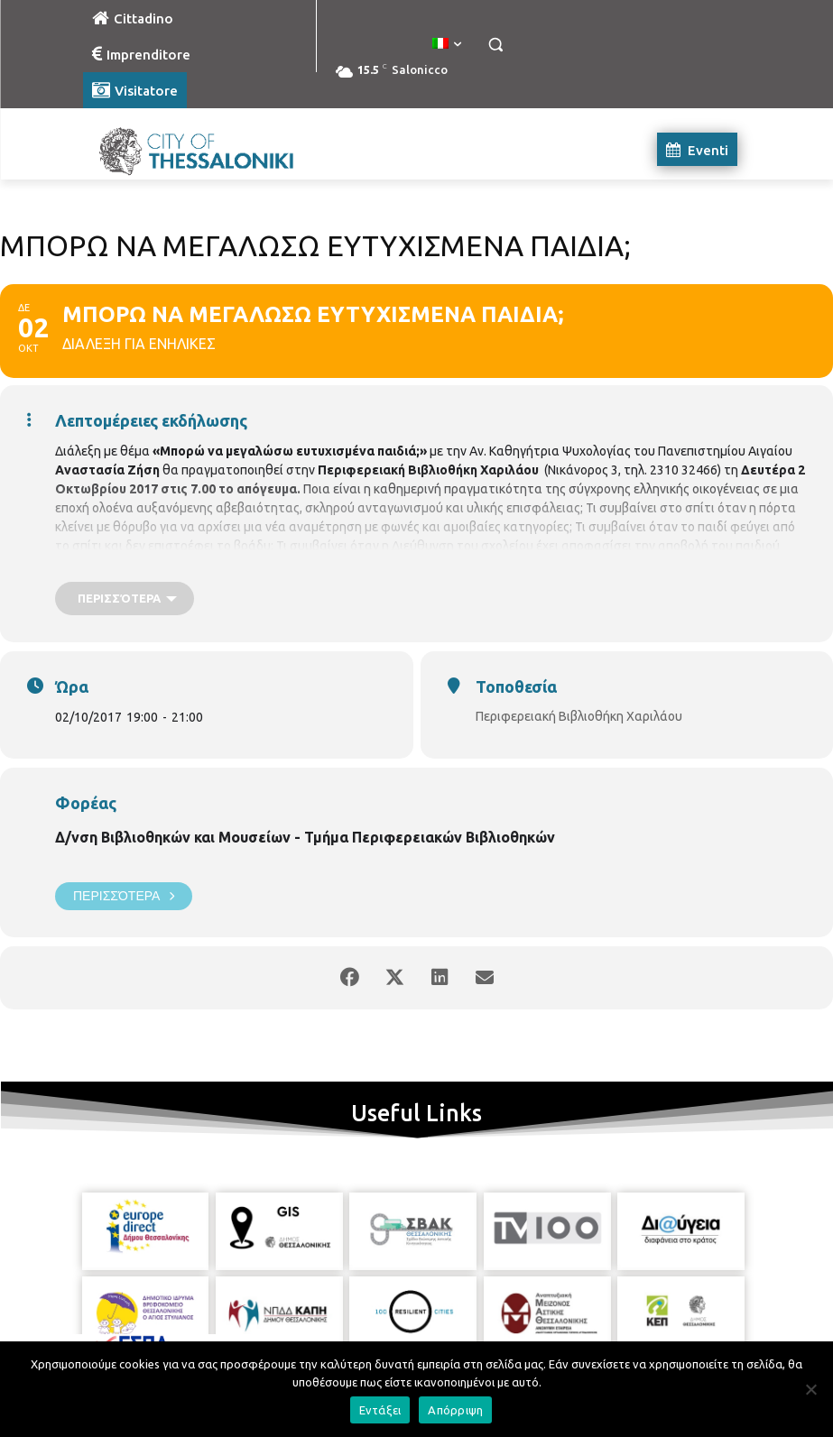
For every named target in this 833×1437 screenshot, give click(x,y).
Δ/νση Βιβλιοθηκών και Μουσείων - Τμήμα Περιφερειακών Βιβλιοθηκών (305, 837)
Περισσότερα (123, 896)
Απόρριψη (455, 1410)
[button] (496, 44)
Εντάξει (380, 1410)
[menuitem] (447, 44)
